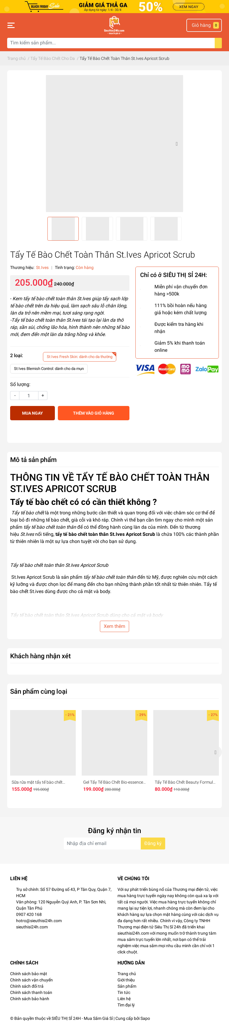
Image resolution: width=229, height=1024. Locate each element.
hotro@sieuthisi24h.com (39, 920)
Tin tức (123, 992)
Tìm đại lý (126, 1005)
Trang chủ (126, 973)
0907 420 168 (29, 914)
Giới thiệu (126, 980)
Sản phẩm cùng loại (38, 691)
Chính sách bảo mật (28, 973)
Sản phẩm (126, 986)
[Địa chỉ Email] (114, 843)
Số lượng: (20, 384)
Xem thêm (114, 626)
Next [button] (176, 143)
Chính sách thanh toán (31, 992)
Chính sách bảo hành (29, 998)
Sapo (145, 1018)
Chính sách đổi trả (27, 986)
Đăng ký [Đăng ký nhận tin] (153, 843)
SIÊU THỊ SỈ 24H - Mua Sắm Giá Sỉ (82, 1018)
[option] (114, 143)
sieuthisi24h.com (32, 927)
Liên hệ (124, 998)
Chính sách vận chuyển (31, 980)
